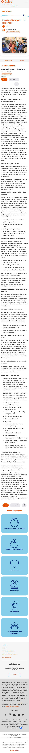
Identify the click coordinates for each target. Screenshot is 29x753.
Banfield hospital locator (8, 651)
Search (14, 6)
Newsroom (4, 648)
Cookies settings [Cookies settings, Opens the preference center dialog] (14, 750)
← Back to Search (6, 11)
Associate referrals (6, 657)
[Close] (27, 741)
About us (4, 645)
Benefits (22, 60)
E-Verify (20, 703)
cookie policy (15, 746)
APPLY (4, 79)
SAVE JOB (14, 79)
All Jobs (14, 674)
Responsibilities (8, 60)
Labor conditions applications (9, 654)
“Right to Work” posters (12, 706)
